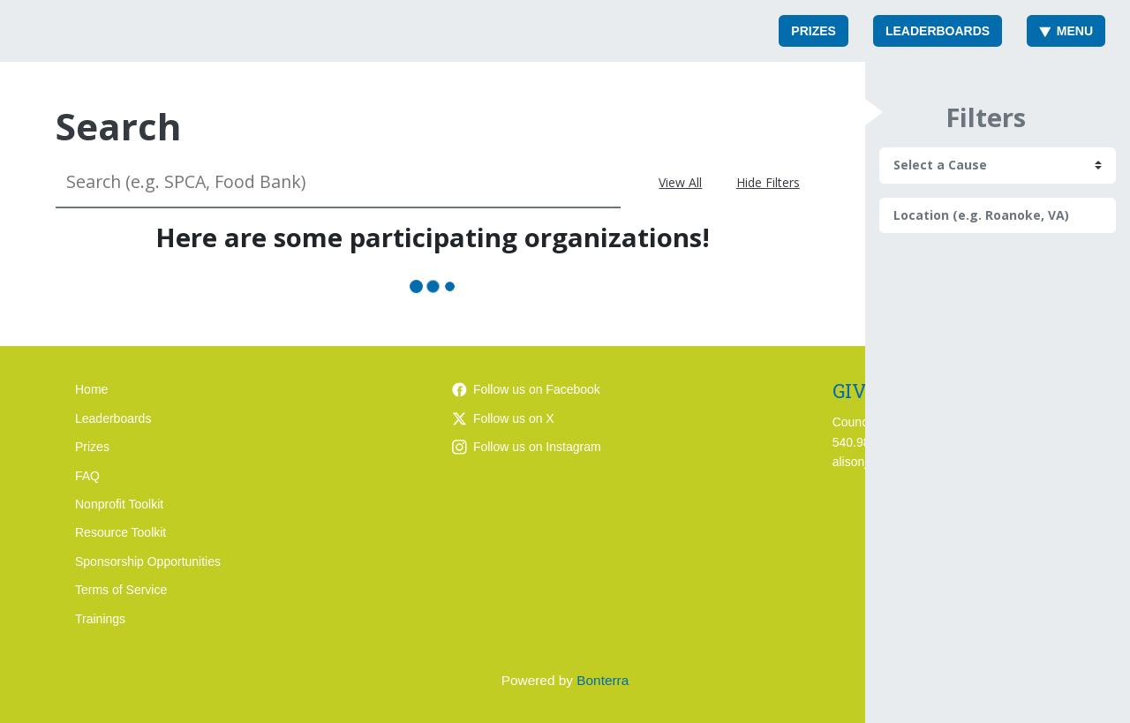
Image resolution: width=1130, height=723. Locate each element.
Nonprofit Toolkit (119, 504)
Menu (1066, 31)
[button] (874, 112)
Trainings (100, 619)
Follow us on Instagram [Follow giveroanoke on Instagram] (526, 447)
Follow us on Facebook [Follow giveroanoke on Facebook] (526, 389)
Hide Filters (768, 182)
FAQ (87, 476)
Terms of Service (121, 590)
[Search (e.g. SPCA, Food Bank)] (338, 182)
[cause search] (997, 165)
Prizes (813, 31)
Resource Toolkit (120, 532)
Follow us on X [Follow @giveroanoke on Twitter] (503, 418)
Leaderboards (937, 31)
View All (680, 182)
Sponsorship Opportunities (148, 561)
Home (91, 389)
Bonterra (602, 680)
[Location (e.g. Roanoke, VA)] (997, 215)
